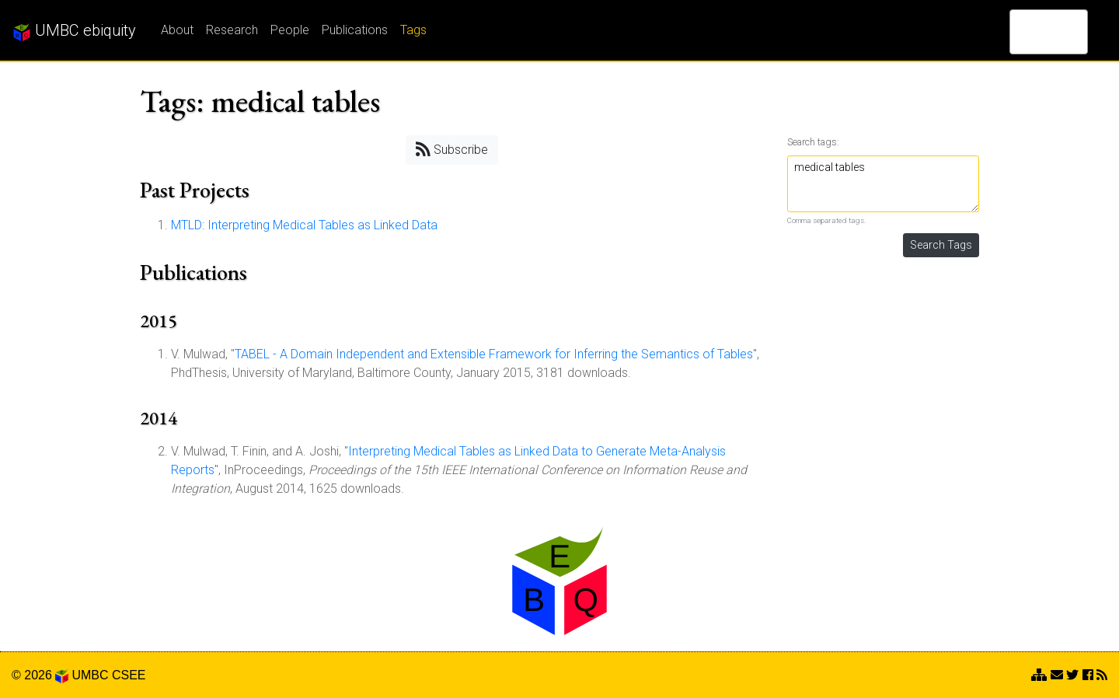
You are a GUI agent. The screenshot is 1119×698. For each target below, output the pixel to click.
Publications (355, 30)
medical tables (883, 183)
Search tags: (813, 142)
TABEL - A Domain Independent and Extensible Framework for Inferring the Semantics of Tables (494, 354)
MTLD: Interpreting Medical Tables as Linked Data (304, 225)
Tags (413, 30)
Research (232, 30)
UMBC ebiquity (74, 31)
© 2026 (40, 675)
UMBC (89, 675)
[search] (1028, 32)
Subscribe (452, 149)
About (177, 30)
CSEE (129, 675)
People (289, 30)
